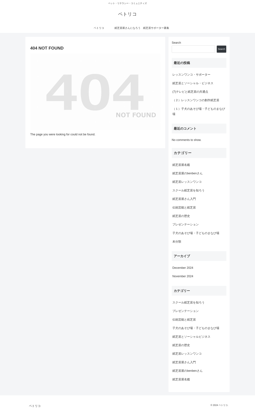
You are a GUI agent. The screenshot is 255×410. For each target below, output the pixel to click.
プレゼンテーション (185, 224)
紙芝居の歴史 (181, 216)
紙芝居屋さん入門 (184, 199)
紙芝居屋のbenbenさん (187, 173)
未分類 (176, 241)
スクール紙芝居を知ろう (188, 190)
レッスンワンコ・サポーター (191, 74)
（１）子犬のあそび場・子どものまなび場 (198, 111)
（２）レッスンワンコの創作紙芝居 (195, 100)
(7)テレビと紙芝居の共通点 (190, 91)
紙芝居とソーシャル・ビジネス (192, 83)
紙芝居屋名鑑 (181, 164)
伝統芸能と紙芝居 (184, 207)
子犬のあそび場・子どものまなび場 (195, 233)
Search (176, 42)
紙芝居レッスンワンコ (187, 181)
